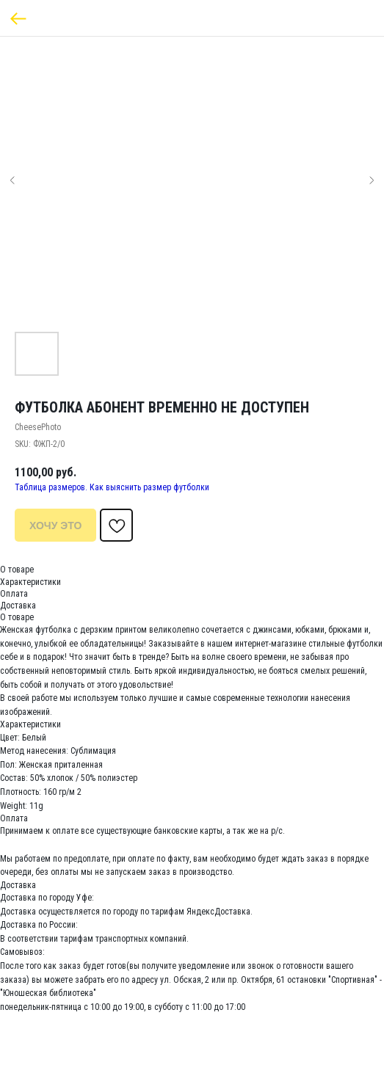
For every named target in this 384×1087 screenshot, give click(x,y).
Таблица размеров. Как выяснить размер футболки (112, 487)
